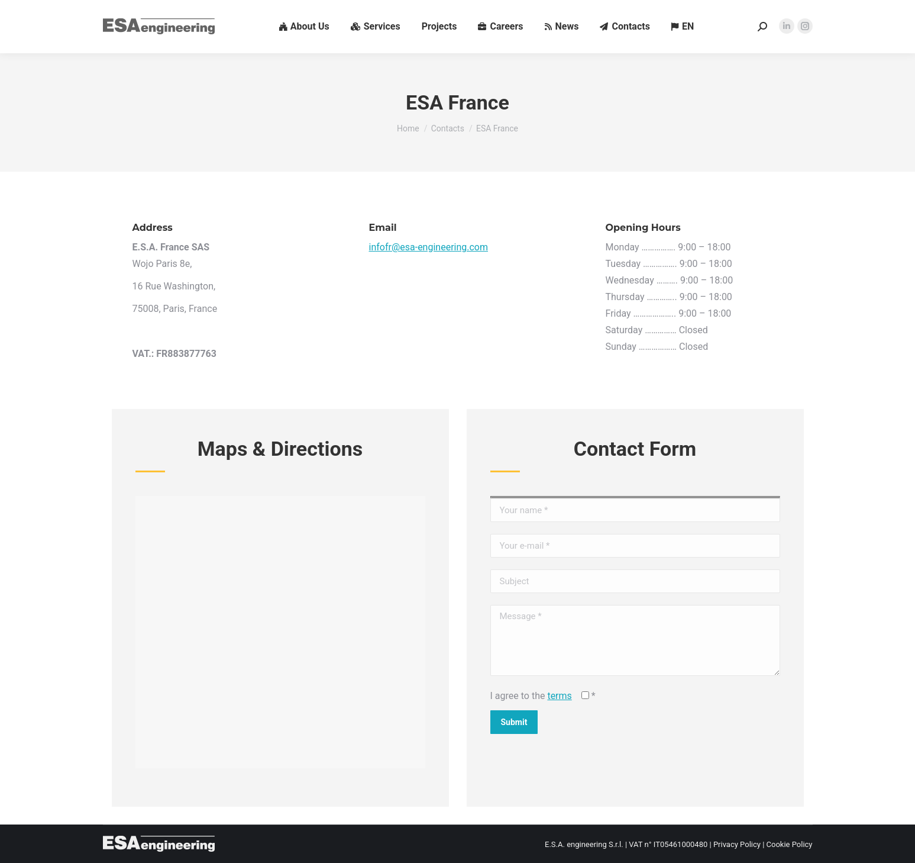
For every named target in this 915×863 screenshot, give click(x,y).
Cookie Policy (790, 844)
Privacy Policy (737, 844)
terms (559, 695)
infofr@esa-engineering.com (429, 247)
